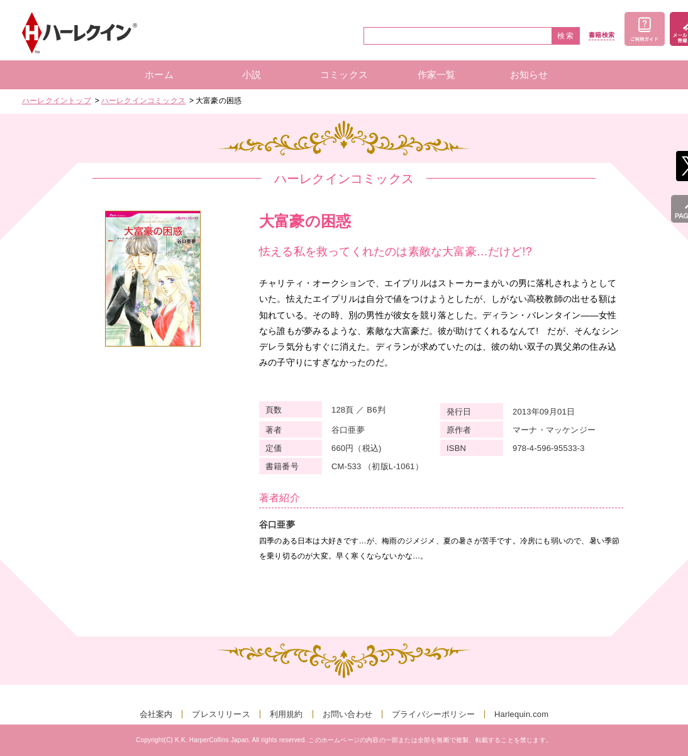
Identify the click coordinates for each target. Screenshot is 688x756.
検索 (566, 35)
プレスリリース (221, 714)
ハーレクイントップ (56, 100)
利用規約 (286, 714)
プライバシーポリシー (433, 714)
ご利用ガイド (644, 29)
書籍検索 (601, 35)
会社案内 (156, 714)
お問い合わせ (347, 714)
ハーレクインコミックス (143, 100)
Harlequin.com (521, 714)
